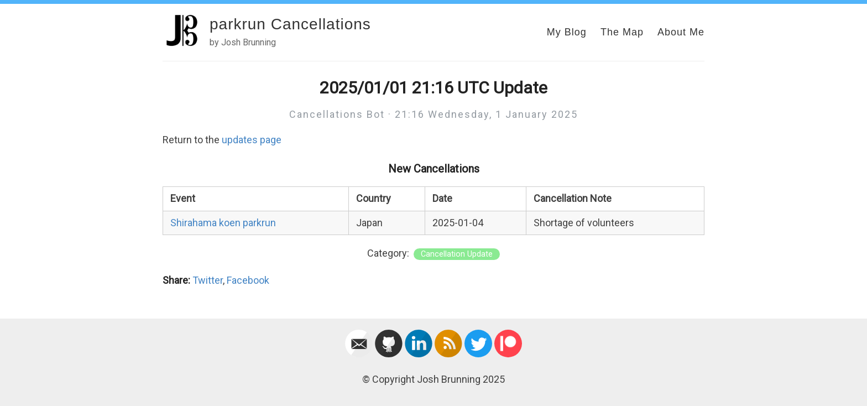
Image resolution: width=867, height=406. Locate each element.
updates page (251, 139)
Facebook (248, 280)
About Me (680, 32)
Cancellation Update (457, 254)
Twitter (207, 280)
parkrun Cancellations (290, 24)
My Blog (567, 32)
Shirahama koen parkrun (223, 222)
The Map (622, 32)
